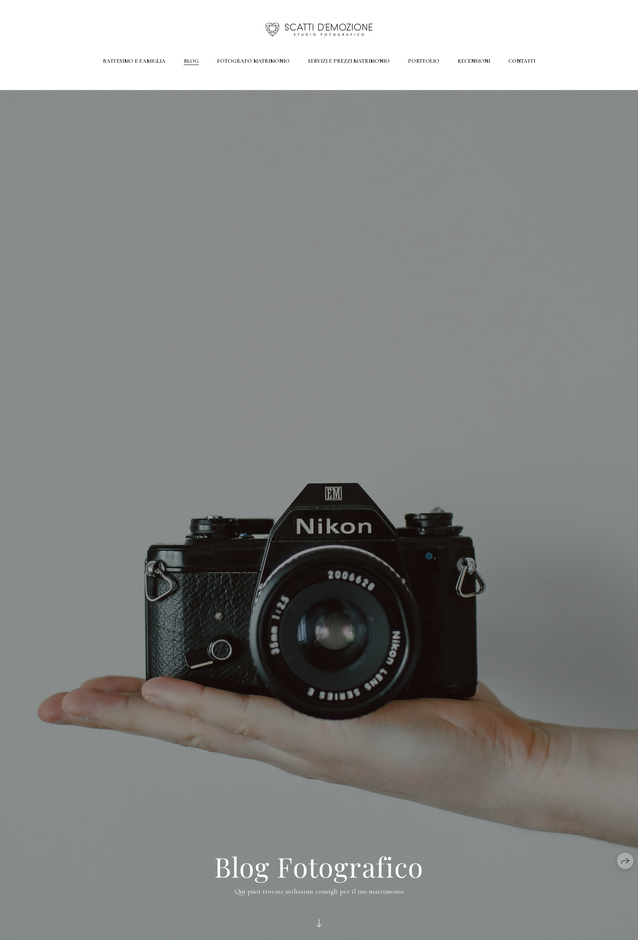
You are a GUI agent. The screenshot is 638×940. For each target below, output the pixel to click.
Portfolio (423, 61)
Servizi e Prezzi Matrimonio (349, 61)
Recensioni (473, 61)
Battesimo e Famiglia (134, 61)
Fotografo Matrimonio (253, 61)
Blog (191, 61)
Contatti (521, 61)
